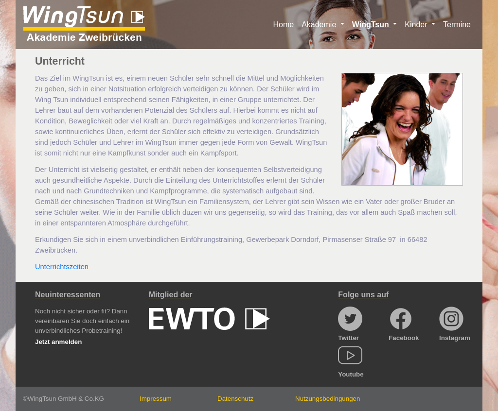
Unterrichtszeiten (62, 267)
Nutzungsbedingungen (327, 398)
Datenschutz (235, 398)
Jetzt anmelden (58, 341)
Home (283, 24)
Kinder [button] (417, 24)
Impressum (156, 398)
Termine (457, 24)
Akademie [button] (320, 24)
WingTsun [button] (371, 24)
